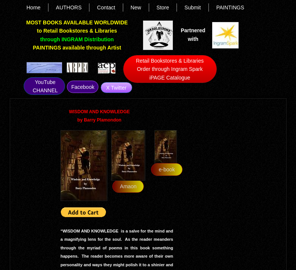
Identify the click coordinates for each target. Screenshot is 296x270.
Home (34, 7)
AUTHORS (69, 7)
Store (163, 7)
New (136, 7)
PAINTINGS (230, 7)
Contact (106, 7)
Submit (192, 7)
